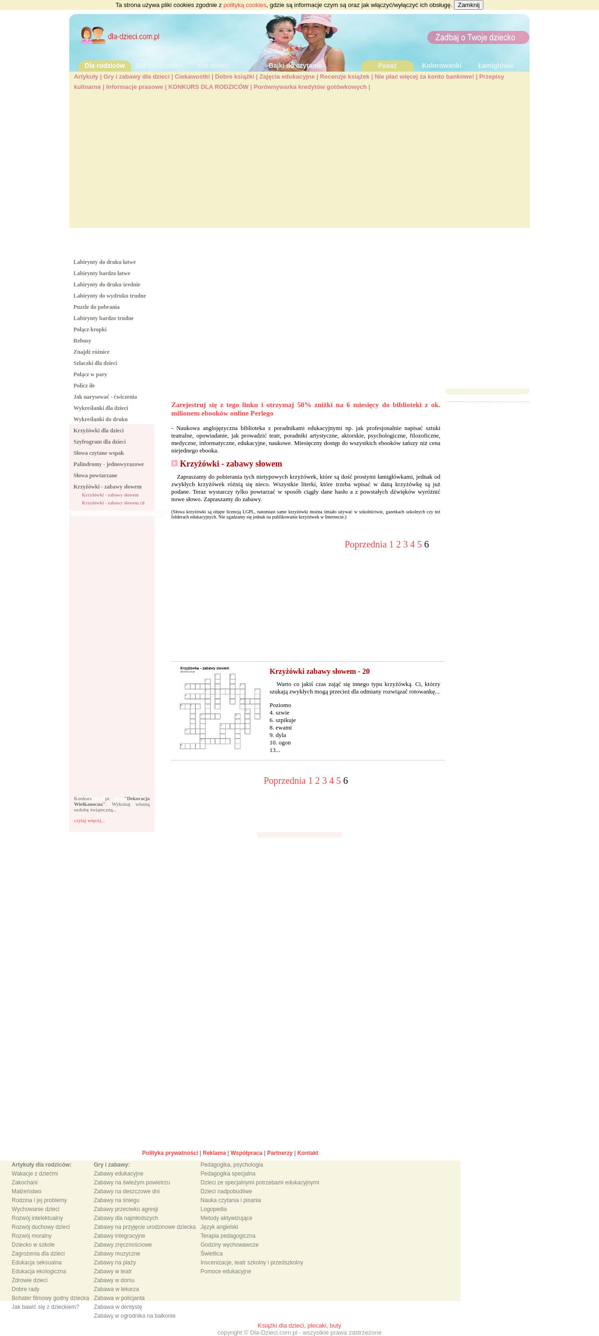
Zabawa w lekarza (116, 1289)
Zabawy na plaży (115, 1262)
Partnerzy (280, 1153)
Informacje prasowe (134, 86)
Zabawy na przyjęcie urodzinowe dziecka (145, 1227)
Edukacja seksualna (37, 1262)
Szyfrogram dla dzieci (99, 441)
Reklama (214, 1153)
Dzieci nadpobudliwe (226, 1191)
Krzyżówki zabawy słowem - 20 (320, 671)
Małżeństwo (26, 1191)
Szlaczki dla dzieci (95, 363)
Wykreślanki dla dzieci (100, 408)
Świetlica (212, 1253)
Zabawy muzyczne (117, 1253)
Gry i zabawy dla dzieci (136, 76)
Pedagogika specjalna (228, 1173)
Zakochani (24, 1182)
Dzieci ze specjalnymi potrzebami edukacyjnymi (260, 1182)
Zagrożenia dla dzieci (38, 1253)
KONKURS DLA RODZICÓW (208, 86)
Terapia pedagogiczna (228, 1236)
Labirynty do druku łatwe (104, 262)
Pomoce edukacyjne (226, 1271)
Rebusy (82, 340)
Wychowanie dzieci (35, 1209)
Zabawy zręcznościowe (123, 1244)
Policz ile (84, 385)
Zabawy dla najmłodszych (126, 1218)
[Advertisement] (299, 162)
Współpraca (247, 1153)
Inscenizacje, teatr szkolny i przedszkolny (252, 1262)
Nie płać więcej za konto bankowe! (424, 76)
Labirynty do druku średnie (106, 284)
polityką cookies (245, 4)
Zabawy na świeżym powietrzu (132, 1182)
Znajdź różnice (91, 352)
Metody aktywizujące (227, 1218)
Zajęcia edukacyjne (287, 76)
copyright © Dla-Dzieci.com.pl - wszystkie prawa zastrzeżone (300, 1332)
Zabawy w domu (114, 1280)
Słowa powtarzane (95, 475)
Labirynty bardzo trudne (103, 318)
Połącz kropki (90, 329)
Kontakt (307, 1153)
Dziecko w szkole (33, 1244)
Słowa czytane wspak (98, 453)
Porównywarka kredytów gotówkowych (310, 86)
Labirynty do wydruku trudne (109, 295)
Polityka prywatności (170, 1153)
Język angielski (220, 1227)
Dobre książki (234, 76)
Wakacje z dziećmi (35, 1173)
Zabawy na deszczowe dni (127, 1191)
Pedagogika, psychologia (232, 1164)
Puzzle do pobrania (96, 307)
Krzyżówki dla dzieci (98, 430)
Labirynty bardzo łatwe (101, 273)
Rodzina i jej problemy (39, 1200)
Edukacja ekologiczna (39, 1271)
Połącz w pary (90, 374)
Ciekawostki (192, 76)
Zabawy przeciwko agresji (126, 1209)
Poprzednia (367, 544)
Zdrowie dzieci (30, 1280)
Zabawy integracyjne (119, 1236)
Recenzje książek (345, 76)
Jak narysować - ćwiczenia (105, 397)
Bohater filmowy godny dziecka (50, 1298)
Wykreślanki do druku (100, 419)
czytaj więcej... (89, 820)
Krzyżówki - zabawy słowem (107, 486)
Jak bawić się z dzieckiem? (45, 1307)
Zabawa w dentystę (118, 1307)
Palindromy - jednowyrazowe (108, 464)
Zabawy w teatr (112, 1271)
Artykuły (86, 76)
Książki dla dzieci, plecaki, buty (299, 1325)
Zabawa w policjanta (119, 1298)
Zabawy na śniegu (116, 1200)
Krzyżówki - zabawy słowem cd (113, 502)
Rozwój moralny (31, 1236)
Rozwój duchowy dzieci (41, 1227)
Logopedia (214, 1209)
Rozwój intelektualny (37, 1218)
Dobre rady (25, 1289)
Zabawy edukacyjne (118, 1173)
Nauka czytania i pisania (231, 1200)
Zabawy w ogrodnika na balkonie (134, 1316)
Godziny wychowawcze (230, 1244)
